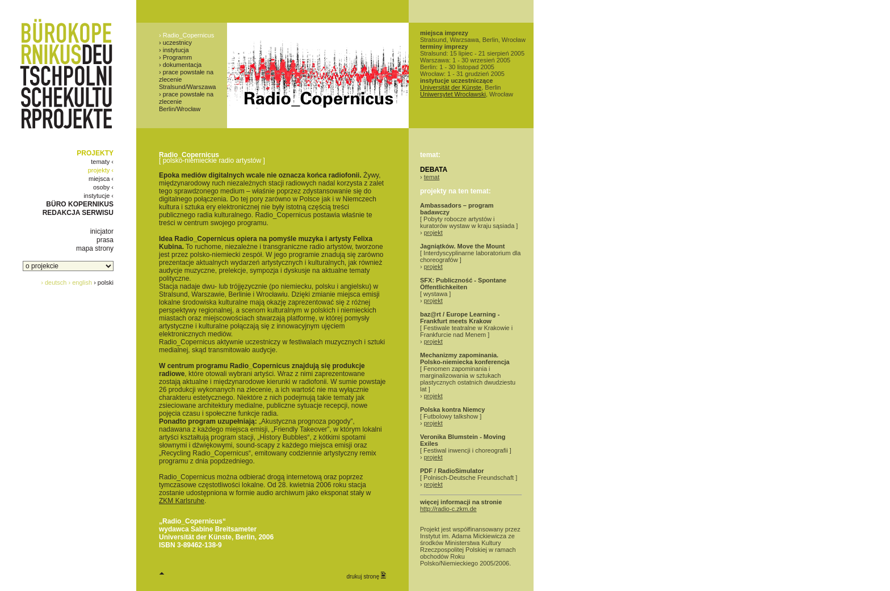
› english (81, 282)
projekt (433, 232)
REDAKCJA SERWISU (78, 213)
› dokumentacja (180, 64)
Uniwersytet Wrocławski (453, 94)
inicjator (102, 231)
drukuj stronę (366, 576)
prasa (105, 240)
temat (432, 177)
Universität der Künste (450, 87)
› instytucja (174, 50)
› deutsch (53, 282)
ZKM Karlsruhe (181, 501)
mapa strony (95, 248)
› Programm (175, 57)
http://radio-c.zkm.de (448, 508)
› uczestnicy (175, 42)
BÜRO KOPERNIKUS (80, 204)
